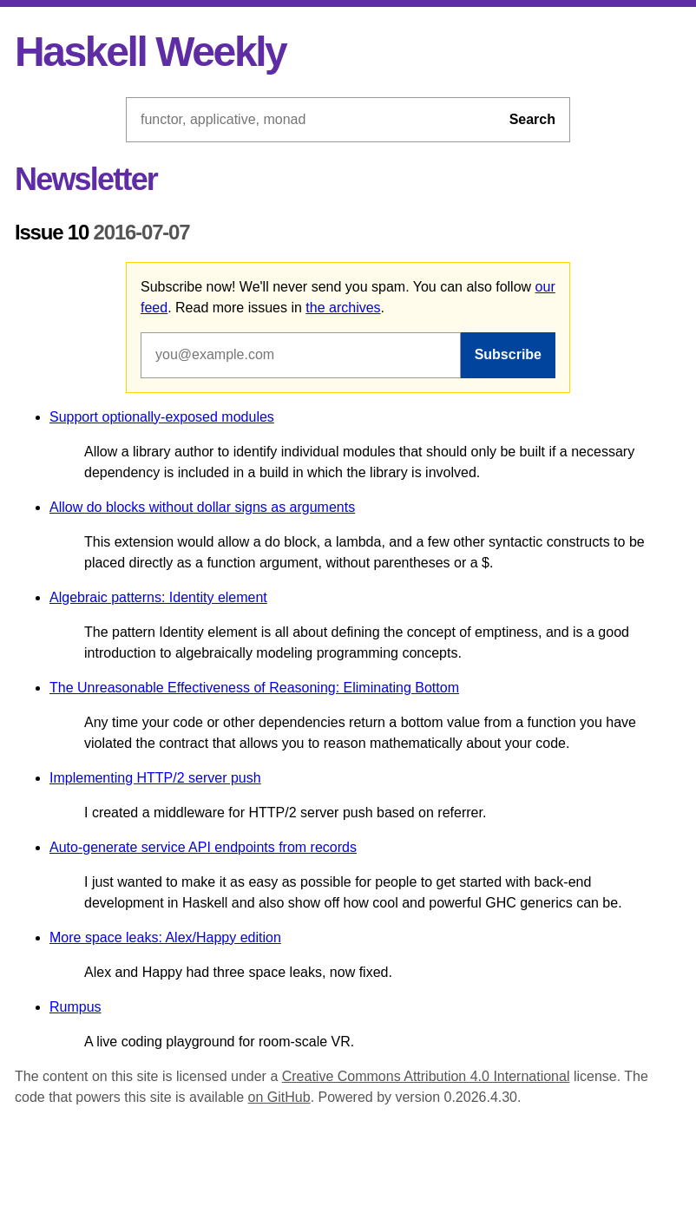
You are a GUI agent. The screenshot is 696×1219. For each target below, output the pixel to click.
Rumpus (75, 1006)
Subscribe (508, 354)
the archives (342, 307)
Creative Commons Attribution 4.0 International (426, 1076)
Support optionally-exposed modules (161, 417)
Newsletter (86, 179)
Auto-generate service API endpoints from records (203, 847)
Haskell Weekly (150, 52)
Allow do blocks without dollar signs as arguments (202, 507)
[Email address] (301, 354)
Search (532, 119)
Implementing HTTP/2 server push (155, 777)
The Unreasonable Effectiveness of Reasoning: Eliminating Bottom (254, 687)
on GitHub (279, 1097)
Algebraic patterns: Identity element (158, 597)
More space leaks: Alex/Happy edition (165, 937)
